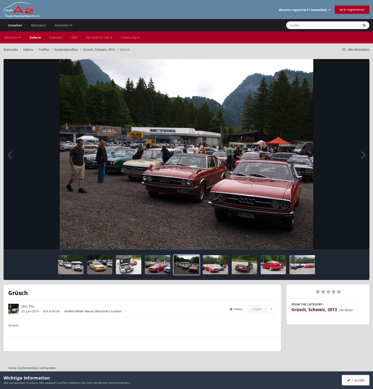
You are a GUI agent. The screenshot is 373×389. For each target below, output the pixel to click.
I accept (355, 380)
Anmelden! (63, 25)
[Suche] (313, 25)
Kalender (56, 37)
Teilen (236, 309)
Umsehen (15, 27)
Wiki (74, 37)
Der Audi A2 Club (99, 37)
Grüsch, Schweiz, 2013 (314, 309)
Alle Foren (12, 37)
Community (130, 37)
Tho (31, 306)
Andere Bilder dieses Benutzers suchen (93, 311)
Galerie (35, 37)
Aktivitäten (38, 25)
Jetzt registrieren (352, 9)
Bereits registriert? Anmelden (304, 10)
